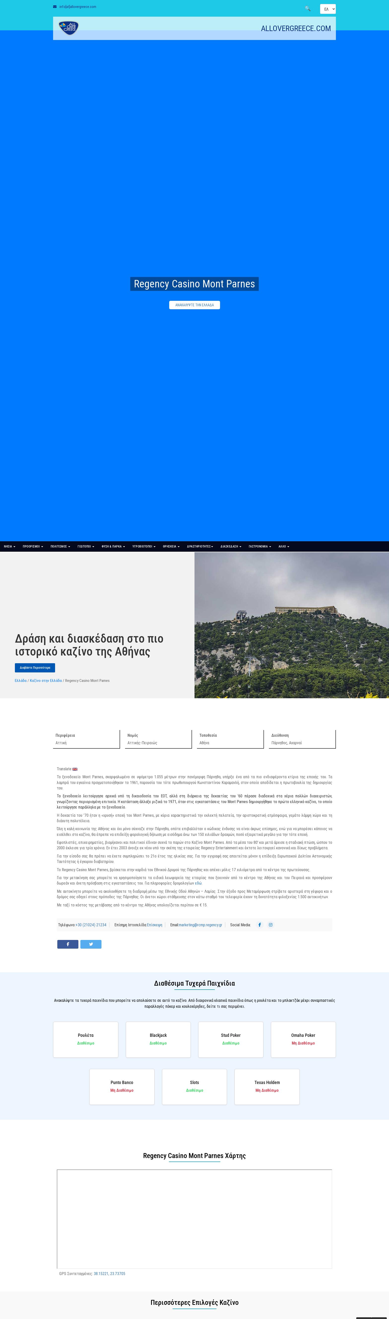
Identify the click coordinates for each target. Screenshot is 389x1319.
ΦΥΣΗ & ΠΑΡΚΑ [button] (113, 546)
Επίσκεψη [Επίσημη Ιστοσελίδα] (154, 924)
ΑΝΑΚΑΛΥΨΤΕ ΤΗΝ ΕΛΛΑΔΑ (194, 305)
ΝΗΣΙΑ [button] (9, 546)
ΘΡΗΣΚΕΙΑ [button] (171, 546)
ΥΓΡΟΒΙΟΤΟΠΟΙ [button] (144, 546)
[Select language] (328, 9)
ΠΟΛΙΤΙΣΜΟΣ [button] (60, 546)
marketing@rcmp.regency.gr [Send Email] (200, 924)
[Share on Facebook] (67, 944)
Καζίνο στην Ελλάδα (46, 680)
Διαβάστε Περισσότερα (35, 667)
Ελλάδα (21, 680)
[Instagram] (271, 925)
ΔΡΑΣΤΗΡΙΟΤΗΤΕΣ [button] (200, 546)
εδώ (198, 883)
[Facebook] (260, 925)
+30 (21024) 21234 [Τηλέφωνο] (90, 924)
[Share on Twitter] (90, 944)
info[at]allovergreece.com (78, 6)
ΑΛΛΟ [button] (284, 546)
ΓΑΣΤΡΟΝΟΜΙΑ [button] (260, 546)
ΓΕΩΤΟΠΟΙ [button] (86, 546)
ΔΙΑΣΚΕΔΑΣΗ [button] (231, 546)
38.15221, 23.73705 (109, 1273)
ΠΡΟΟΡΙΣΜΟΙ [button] (33, 546)
